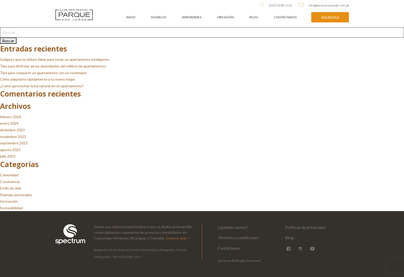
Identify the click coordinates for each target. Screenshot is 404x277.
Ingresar (330, 17)
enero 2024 (9, 123)
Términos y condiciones (238, 237)
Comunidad (9, 175)
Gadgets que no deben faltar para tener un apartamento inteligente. (55, 59)
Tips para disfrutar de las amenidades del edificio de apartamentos (53, 66)
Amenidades (191, 17)
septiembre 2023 (14, 143)
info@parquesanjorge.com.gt (324, 5)
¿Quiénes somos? (232, 227)
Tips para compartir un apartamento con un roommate (43, 73)
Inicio (131, 17)
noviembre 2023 (13, 136)
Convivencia (10, 181)
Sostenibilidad (11, 208)
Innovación (9, 201)
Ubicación (225, 17)
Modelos (158, 17)
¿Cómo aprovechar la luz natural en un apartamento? (41, 86)
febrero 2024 (10, 117)
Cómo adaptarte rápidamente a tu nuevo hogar (37, 79)
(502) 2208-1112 (276, 5)
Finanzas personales (16, 195)
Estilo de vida (10, 188)
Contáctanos (285, 17)
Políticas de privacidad (305, 227)
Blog (254, 17)
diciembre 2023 (12, 130)
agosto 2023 (10, 150)
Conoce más (178, 238)
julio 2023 (7, 156)
